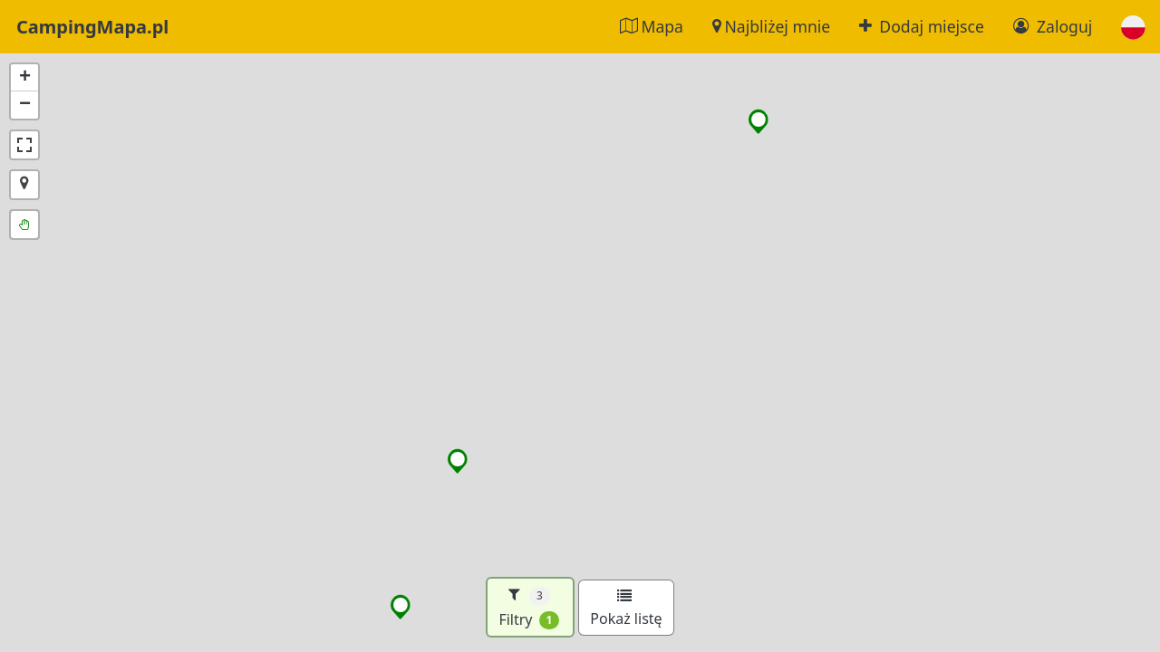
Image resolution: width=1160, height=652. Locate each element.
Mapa (651, 26)
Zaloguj (1052, 26)
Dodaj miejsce (921, 26)
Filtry (528, 607)
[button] (1133, 26)
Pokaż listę (626, 608)
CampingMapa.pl (92, 26)
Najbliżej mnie (771, 26)
